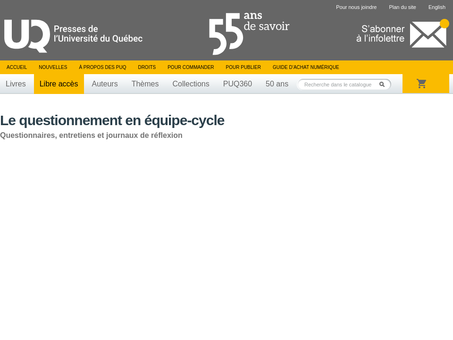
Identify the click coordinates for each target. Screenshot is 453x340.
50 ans (277, 84)
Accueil (17, 67)
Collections (190, 84)
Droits (147, 67)
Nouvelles (53, 67)
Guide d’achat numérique (306, 67)
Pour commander (191, 67)
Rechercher (385, 84)
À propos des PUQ (102, 67)
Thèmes (145, 84)
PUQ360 (237, 84)
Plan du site (402, 7)
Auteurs (105, 84)
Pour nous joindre (356, 7)
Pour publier (243, 67)
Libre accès (59, 84)
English (436, 7)
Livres (16, 84)
